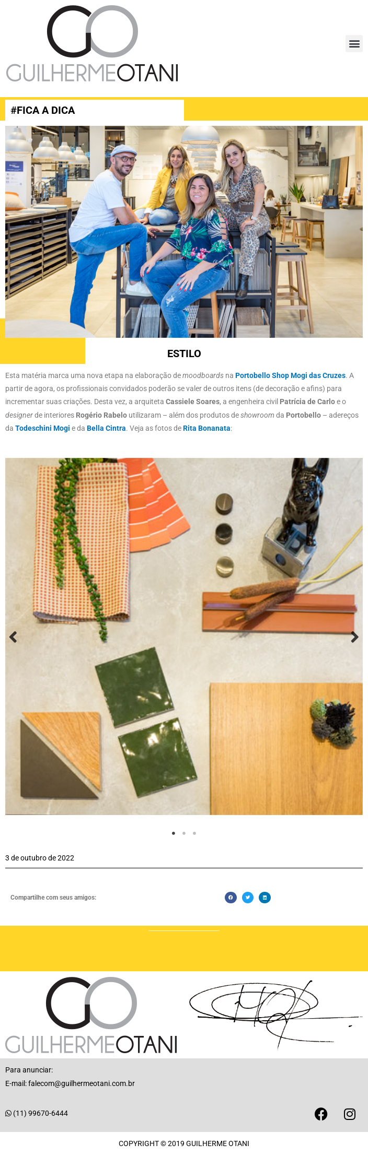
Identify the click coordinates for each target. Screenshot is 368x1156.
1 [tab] (173, 833)
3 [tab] (194, 833)
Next (355, 637)
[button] (354, 43)
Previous (13, 637)
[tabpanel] (184, 636)
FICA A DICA (46, 110)
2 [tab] (184, 833)
